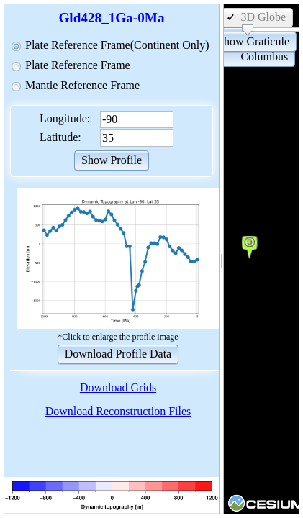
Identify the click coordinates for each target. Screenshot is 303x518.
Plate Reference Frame (77, 65)
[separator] (221, 259)
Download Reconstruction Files (118, 411)
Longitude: (65, 118)
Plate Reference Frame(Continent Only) (117, 45)
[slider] (247, 30)
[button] (111, 159)
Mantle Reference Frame (82, 85)
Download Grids (118, 387)
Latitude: (60, 137)
